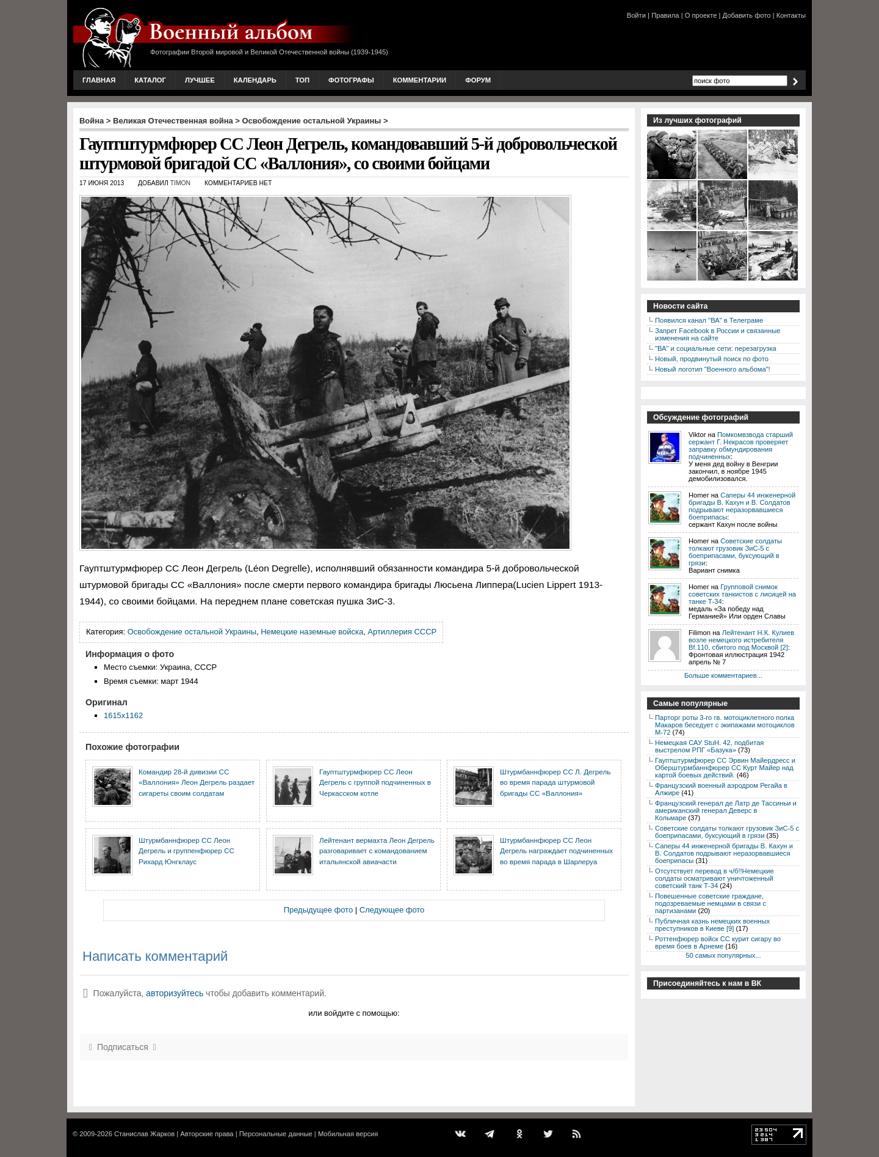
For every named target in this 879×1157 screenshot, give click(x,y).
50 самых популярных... (723, 955)
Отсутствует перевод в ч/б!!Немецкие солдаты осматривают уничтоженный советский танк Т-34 (714, 878)
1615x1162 (123, 715)
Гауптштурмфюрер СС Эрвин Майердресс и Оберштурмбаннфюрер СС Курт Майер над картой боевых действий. (725, 768)
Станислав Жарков (144, 1133)
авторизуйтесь (174, 993)
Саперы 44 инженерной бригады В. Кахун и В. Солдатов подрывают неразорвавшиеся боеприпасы (742, 506)
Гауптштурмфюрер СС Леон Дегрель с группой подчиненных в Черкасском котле (375, 782)
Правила (665, 15)
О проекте (701, 15)
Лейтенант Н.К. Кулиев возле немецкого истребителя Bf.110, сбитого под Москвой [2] (741, 640)
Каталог (150, 80)
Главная (98, 80)
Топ (302, 80)
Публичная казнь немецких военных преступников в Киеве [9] (712, 924)
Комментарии (419, 80)
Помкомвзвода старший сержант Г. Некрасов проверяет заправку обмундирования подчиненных (741, 445)
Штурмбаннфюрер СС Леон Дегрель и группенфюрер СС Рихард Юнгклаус (186, 850)
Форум (478, 80)
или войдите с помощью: (353, 1013)
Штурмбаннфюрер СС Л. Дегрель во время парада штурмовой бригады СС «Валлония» (555, 782)
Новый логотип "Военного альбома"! (712, 369)
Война (91, 120)
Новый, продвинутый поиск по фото (712, 358)
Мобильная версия (348, 1133)
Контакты (791, 15)
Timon (180, 183)
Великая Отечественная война (173, 120)
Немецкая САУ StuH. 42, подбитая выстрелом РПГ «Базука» (709, 746)
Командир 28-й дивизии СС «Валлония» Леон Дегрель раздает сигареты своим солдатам (197, 782)
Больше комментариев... (723, 675)
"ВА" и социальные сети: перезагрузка (715, 348)
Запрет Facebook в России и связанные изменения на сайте (717, 334)
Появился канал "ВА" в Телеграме (709, 320)
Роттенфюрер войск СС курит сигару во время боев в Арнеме (718, 942)
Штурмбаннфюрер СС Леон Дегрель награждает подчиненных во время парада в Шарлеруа (556, 850)
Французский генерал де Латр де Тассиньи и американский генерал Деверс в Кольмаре (726, 810)
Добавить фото (747, 15)
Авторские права (206, 1133)
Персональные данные (276, 1133)
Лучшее (200, 80)
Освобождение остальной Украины (312, 120)
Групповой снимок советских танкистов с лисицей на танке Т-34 (742, 594)
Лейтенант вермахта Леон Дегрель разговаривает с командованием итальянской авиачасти (377, 850)
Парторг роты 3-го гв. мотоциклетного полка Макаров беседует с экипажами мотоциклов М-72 (725, 725)
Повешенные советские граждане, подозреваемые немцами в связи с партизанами (710, 903)
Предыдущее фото (318, 909)
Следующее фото (392, 909)
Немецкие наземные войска (312, 631)
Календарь (255, 80)
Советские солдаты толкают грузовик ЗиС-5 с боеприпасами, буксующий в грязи (735, 552)
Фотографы (351, 80)
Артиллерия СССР (401, 631)
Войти (636, 15)
